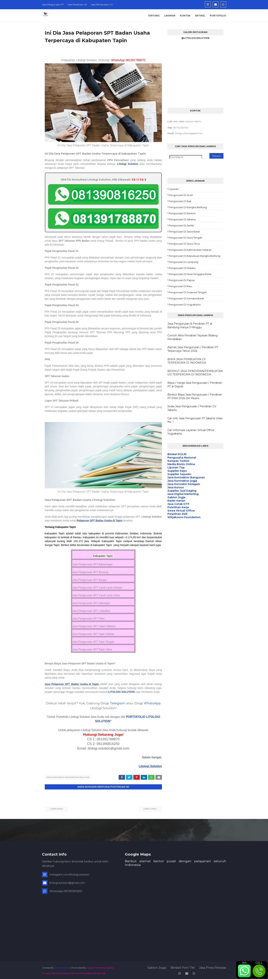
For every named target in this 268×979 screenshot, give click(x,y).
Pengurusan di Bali (180, 201)
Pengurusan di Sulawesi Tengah (188, 292)
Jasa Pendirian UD (77, 4)
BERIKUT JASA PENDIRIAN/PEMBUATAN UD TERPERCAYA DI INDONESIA (195, 372)
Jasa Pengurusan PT (53, 4)
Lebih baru (57, 808)
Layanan (174, 189)
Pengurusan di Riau (180, 286)
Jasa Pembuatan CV (102, 4)
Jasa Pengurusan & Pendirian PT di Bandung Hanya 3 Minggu (189, 325)
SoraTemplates (62, 966)
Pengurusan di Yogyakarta (185, 304)
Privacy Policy (49, 972)
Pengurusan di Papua (182, 280)
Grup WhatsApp (147, 703)
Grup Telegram (113, 703)
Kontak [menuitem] (185, 15)
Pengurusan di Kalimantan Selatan (68, 777)
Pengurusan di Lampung (183, 261)
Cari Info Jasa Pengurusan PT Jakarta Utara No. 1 (195, 420)
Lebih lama (149, 808)
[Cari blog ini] (185, 157)
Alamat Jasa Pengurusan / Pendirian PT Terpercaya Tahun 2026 (192, 349)
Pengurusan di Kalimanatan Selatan (190, 249)
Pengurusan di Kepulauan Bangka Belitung (194, 255)
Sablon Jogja (156, 967)
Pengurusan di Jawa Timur (184, 243)
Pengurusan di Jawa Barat (184, 231)
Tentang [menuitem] (154, 15)
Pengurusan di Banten (182, 213)
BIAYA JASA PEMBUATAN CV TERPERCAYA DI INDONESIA (186, 361)
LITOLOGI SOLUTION (121, 691)
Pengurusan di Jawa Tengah (185, 237)
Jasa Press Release (212, 967)
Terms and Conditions (83, 972)
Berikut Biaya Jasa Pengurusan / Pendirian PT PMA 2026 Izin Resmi (194, 396)
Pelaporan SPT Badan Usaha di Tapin (99, 520)
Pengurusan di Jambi (181, 225)
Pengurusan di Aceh (181, 195)
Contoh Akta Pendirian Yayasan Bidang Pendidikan (192, 337)
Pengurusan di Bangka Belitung (188, 207)
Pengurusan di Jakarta (182, 219)
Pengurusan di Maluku (182, 268)
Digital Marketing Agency (100, 966)
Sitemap (100, 972)
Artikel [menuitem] (200, 15)
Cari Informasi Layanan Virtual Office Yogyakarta (190, 431)
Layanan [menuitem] (169, 15)
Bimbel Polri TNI (183, 967)
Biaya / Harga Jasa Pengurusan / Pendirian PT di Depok (194, 384)
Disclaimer (64, 972)
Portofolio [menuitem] (218, 15)
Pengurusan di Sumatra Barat (186, 298)
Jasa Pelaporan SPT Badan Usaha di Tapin (72, 684)
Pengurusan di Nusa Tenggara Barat (190, 274)
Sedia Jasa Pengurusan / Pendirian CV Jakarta (191, 408)
